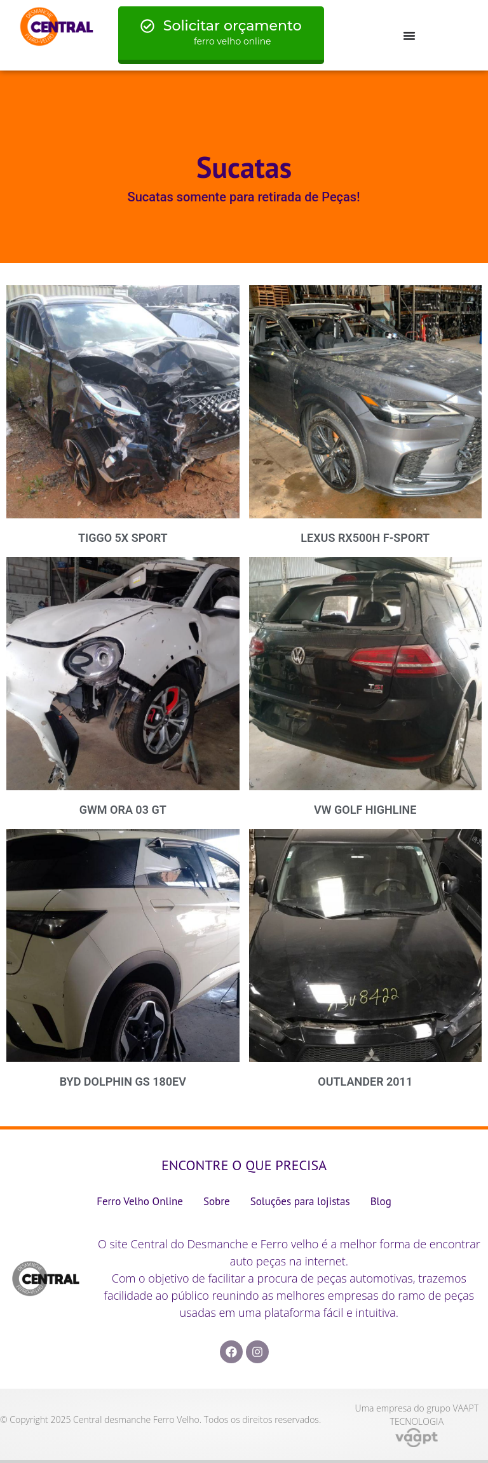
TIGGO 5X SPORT (123, 537)
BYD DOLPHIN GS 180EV (123, 1081)
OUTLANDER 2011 (365, 1081)
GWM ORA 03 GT (122, 809)
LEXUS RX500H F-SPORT (365, 537)
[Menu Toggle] (409, 35)
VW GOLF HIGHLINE (365, 809)
